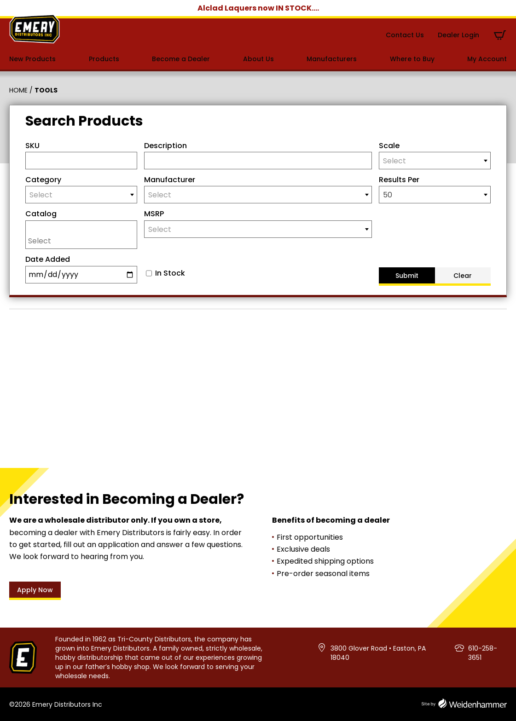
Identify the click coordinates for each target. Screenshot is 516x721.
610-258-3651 (482, 653)
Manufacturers (332, 58)
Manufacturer (169, 179)
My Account (487, 58)
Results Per (399, 179)
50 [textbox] (387, 195)
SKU (32, 145)
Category (43, 179)
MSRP (154, 213)
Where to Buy (412, 58)
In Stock (170, 273)
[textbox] (434, 160)
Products (104, 58)
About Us (258, 58)
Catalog (41, 213)
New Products (32, 58)
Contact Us (405, 35)
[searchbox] (83, 240)
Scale (389, 145)
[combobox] (435, 160)
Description (165, 145)
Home (18, 90)
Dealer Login (458, 35)
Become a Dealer (181, 58)
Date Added (47, 259)
